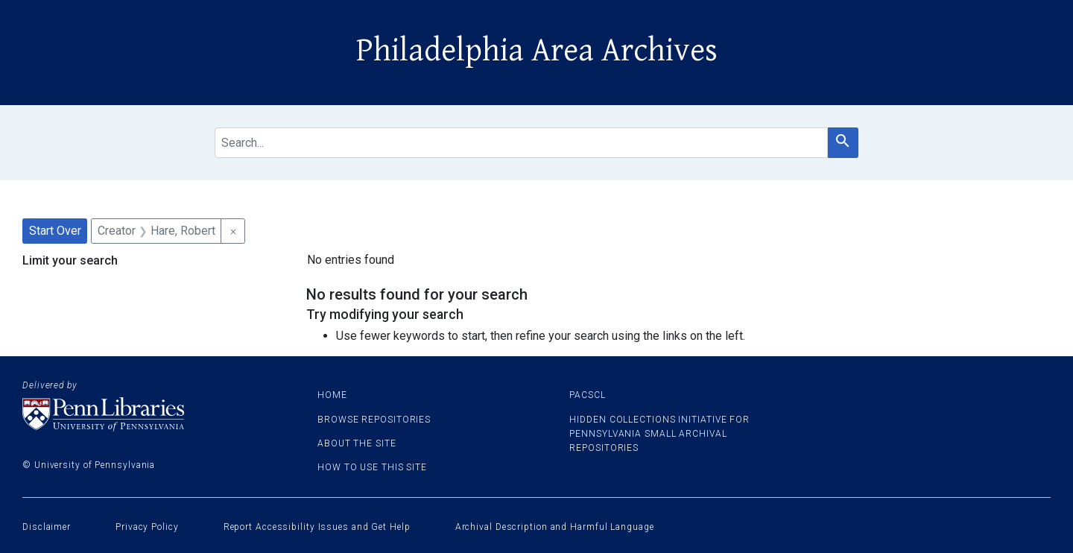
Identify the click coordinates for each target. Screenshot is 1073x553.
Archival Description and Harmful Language (554, 527)
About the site (356, 443)
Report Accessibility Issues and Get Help (317, 527)
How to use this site (372, 467)
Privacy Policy (147, 527)
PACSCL (587, 395)
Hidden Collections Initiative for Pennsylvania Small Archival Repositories (659, 433)
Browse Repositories (374, 419)
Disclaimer (46, 527)
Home (332, 395)
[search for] (521, 142)
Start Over (55, 231)
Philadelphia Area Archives (537, 50)
